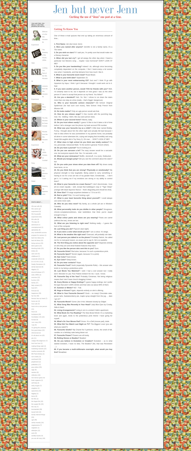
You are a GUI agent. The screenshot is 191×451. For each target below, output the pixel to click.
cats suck (34, 254)
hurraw (33, 319)
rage (32, 370)
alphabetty (34, 230)
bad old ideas (35, 240)
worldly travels (36, 435)
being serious (35, 243)
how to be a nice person (39, 306)
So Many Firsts (44, 106)
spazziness (35, 391)
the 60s (33, 399)
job (32, 338)
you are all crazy (36, 438)
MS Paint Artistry (36, 354)
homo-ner (34, 301)
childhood (34, 256)
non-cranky (35, 356)
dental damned (36, 267)
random (33, 372)
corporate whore (36, 259)
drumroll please (36, 272)
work (33, 433)
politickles (34, 364)
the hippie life (35, 401)
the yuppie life (35, 404)
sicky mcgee (35, 385)
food (32, 288)
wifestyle (34, 430)
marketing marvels (37, 348)
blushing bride (36, 248)
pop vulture (35, 367)
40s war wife (35, 206)
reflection (34, 375)
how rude (34, 304)
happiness (34, 293)
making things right (37, 346)
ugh (32, 420)
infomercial (35, 333)
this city (33, 406)
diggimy (33, 269)
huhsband (34, 314)
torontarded (35, 409)
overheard (34, 359)
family (33, 283)
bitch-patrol (35, 246)
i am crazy (34, 322)
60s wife (34, 219)
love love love (35, 343)
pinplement (35, 362)
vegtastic (34, 428)
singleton (34, 388)
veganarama (35, 425)
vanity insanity (36, 422)
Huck (33, 312)
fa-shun (33, 280)
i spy (32, 325)
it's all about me (36, 335)
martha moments (36, 351)
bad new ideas (36, 238)
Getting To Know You (66, 29)
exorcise (34, 277)
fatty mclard (35, 285)
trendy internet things (38, 414)
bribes (33, 251)
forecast (34, 290)
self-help (34, 383)
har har (33, 296)
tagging (33, 393)
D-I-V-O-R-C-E (36, 261)
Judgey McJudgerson (38, 341)
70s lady (34, 222)
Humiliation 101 (36, 317)
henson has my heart (38, 298)
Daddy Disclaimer (37, 264)
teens (33, 396)
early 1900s (35, 275)
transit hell (34, 412)
